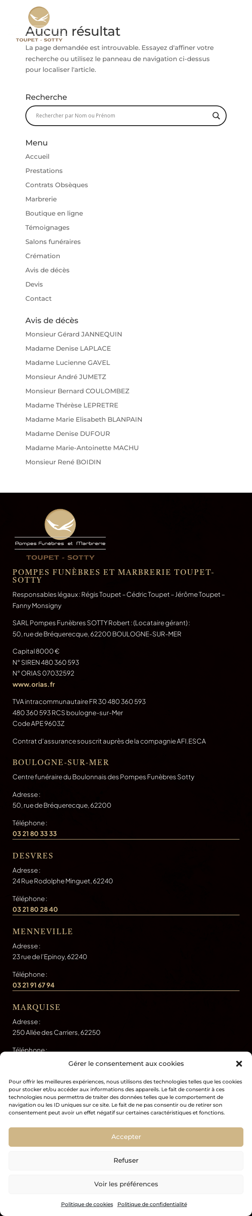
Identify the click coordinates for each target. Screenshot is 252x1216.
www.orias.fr (33, 684)
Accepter (126, 1137)
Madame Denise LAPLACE (68, 348)
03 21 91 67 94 (33, 985)
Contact (38, 298)
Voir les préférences (126, 1184)
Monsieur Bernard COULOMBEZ (77, 391)
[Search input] (122, 116)
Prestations (44, 171)
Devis (34, 284)
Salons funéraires (53, 242)
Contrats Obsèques (56, 185)
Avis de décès (47, 270)
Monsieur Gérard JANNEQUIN (73, 334)
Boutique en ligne (54, 213)
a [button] (232, 26)
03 (35, 909)
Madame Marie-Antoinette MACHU (82, 448)
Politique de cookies (87, 1204)
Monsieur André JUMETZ (65, 377)
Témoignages (47, 227)
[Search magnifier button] (216, 116)
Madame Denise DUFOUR (67, 433)
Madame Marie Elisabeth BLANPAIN (83, 419)
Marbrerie (41, 199)
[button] (239, 1063)
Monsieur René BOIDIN (63, 462)
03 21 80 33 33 (34, 833)
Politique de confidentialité (152, 1204)
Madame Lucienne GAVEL (67, 362)
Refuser (126, 1160)
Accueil (37, 156)
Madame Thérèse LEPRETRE (71, 405)
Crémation (42, 256)
